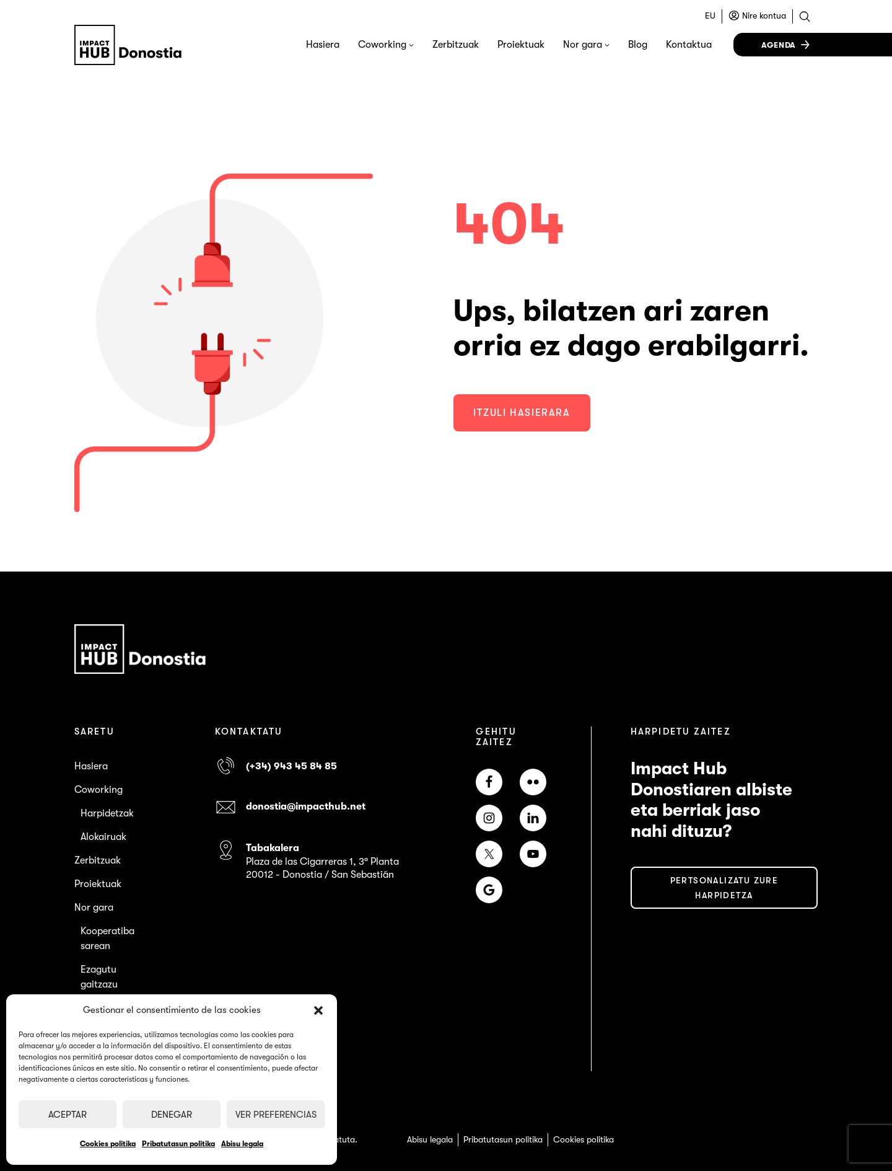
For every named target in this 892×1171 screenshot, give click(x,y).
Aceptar (67, 1114)
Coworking (382, 44)
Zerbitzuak (455, 44)
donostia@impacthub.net (305, 806)
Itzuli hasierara (522, 412)
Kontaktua (689, 44)
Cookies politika (108, 1143)
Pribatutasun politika (178, 1143)
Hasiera (322, 44)
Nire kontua (764, 15)
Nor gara (582, 44)
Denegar (171, 1114)
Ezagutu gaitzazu (99, 977)
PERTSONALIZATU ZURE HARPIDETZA (724, 887)
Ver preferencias (276, 1114)
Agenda (778, 45)
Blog (637, 44)
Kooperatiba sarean (107, 939)
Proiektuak (520, 44)
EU (710, 15)
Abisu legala (242, 1143)
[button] (318, 1010)
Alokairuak (103, 836)
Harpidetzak (107, 813)
